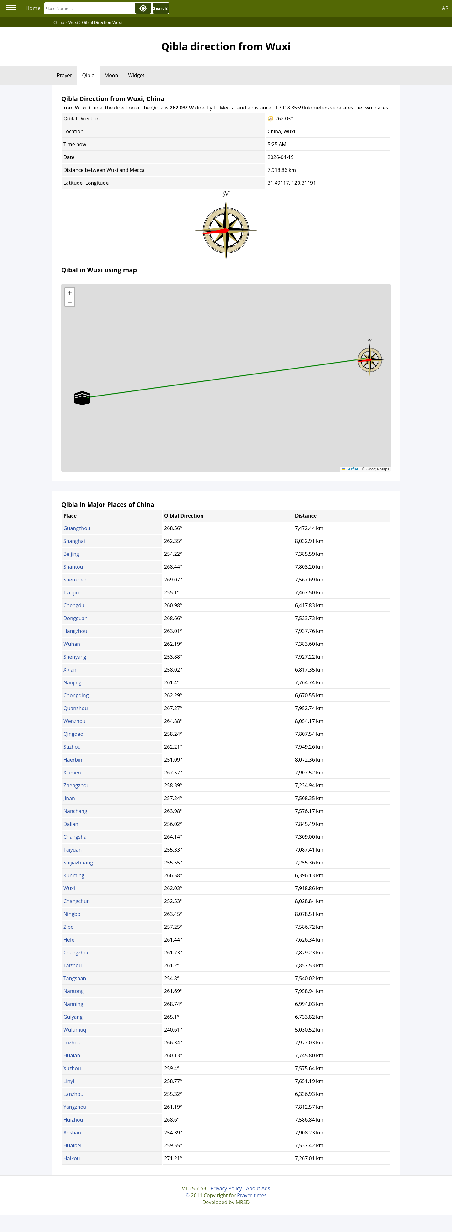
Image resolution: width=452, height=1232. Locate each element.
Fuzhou (72, 1042)
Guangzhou (76, 528)
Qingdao (73, 733)
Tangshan (74, 978)
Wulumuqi (75, 1029)
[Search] (89, 8)
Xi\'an (69, 669)
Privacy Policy (226, 1188)
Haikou (71, 1158)
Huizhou (73, 1119)
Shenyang (74, 656)
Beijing (71, 553)
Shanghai (74, 541)
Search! (161, 8)
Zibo (68, 926)
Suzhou (72, 746)
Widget (136, 75)
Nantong (73, 991)
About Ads (258, 1188)
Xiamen (72, 772)
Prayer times (251, 1195)
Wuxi (69, 888)
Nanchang (75, 811)
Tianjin (71, 592)
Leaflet (350, 469)
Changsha (75, 836)
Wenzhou (74, 721)
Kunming (73, 875)
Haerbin (72, 759)
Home (32, 8)
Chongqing (76, 695)
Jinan (69, 798)
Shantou (73, 566)
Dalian (70, 823)
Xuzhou (72, 1068)
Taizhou (72, 965)
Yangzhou (74, 1106)
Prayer (64, 75)
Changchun (76, 901)
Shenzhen (75, 579)
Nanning (73, 1004)
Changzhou (76, 952)
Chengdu (73, 605)
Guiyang (73, 1016)
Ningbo (71, 914)
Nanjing (72, 682)
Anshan (72, 1132)
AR (445, 8)
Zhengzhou (76, 785)
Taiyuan (72, 849)
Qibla (88, 75)
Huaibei (72, 1145)
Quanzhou (75, 708)
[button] (370, 358)
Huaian (71, 1055)
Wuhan (71, 643)
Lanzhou (73, 1094)
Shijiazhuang (78, 862)
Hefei (69, 939)
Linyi (68, 1081)
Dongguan (75, 618)
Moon (111, 75)
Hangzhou (75, 631)
